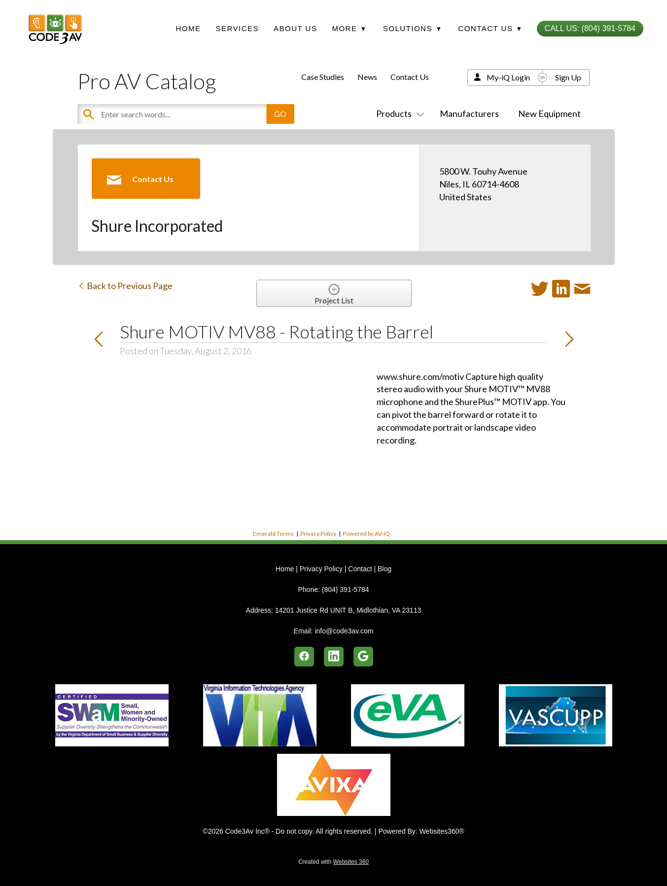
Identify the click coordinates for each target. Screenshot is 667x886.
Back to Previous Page (125, 285)
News (367, 76)
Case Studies (322, 76)
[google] (363, 656)
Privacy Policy (318, 533)
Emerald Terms (273, 533)
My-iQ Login (508, 77)
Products (398, 113)
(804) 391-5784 (345, 589)
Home (188, 28)
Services (237, 28)
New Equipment (549, 113)
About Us (295, 28)
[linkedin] (334, 656)
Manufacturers (469, 113)
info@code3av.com (344, 631)
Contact (360, 569)
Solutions (412, 28)
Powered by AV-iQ (366, 533)
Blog (384, 569)
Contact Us (409, 76)
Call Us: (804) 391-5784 (590, 28)
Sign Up (568, 77)
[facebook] (304, 656)
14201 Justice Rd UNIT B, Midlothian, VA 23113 (348, 610)
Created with (333, 861)
